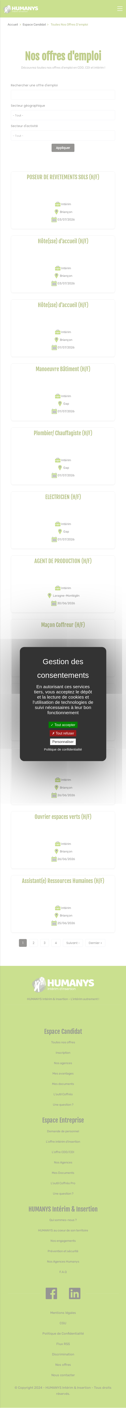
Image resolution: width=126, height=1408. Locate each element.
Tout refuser (63, 733)
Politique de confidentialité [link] (63, 749)
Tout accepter (63, 725)
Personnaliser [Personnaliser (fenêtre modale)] (63, 742)
